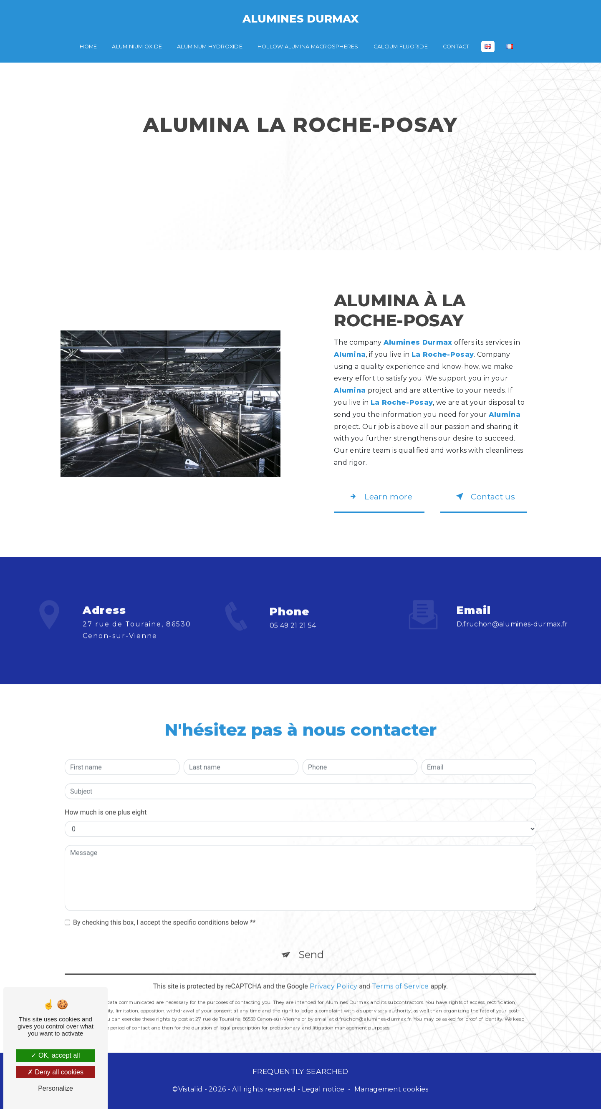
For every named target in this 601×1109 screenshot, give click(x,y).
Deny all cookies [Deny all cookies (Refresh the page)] (55, 1072)
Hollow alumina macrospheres (308, 46)
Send (311, 944)
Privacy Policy (333, 976)
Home (88, 46)
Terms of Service (400, 976)
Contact (456, 46)
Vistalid (190, 1089)
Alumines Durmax (300, 18)
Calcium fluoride (401, 46)
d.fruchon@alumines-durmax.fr (512, 614)
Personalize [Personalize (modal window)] (55, 1088)
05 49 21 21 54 (293, 635)
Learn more (379, 496)
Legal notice (323, 1089)
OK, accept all (55, 1055)
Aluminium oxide (137, 46)
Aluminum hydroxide (209, 46)
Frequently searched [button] (300, 1071)
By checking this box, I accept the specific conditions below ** (164, 912)
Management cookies (391, 1089)
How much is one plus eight (105, 802)
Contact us (483, 496)
